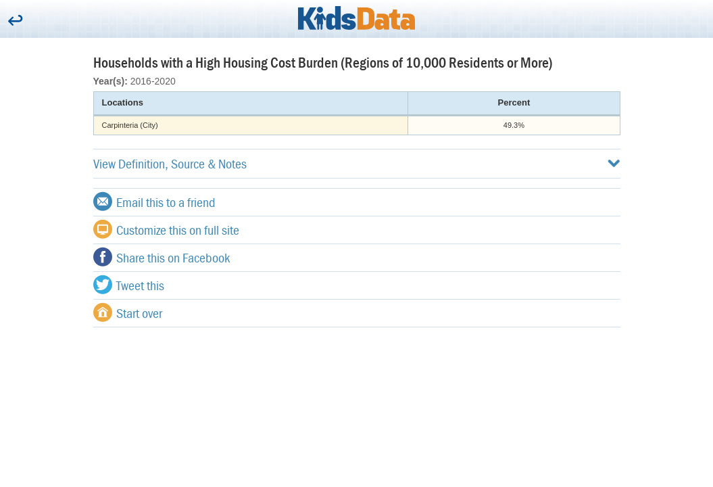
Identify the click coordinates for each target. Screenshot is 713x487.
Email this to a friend (154, 201)
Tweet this (128, 284)
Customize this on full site (166, 229)
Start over (127, 312)
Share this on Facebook (161, 257)
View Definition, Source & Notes (356, 163)
